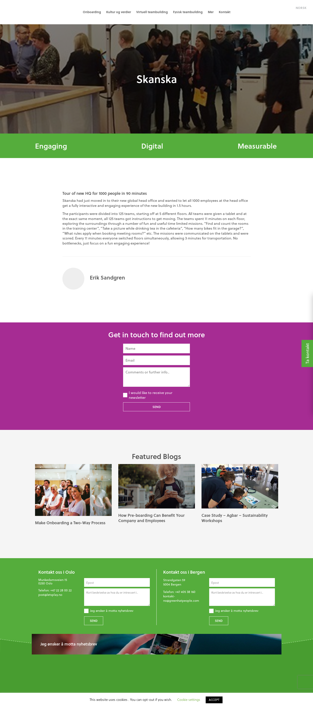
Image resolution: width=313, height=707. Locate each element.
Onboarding (92, 12)
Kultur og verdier (118, 12)
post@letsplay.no (50, 595)
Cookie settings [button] (188, 699)
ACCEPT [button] (214, 700)
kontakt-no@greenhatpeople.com (181, 598)
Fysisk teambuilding (188, 12)
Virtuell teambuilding (152, 12)
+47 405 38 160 (185, 592)
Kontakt (224, 12)
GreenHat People (24, 12)
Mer (211, 12)
